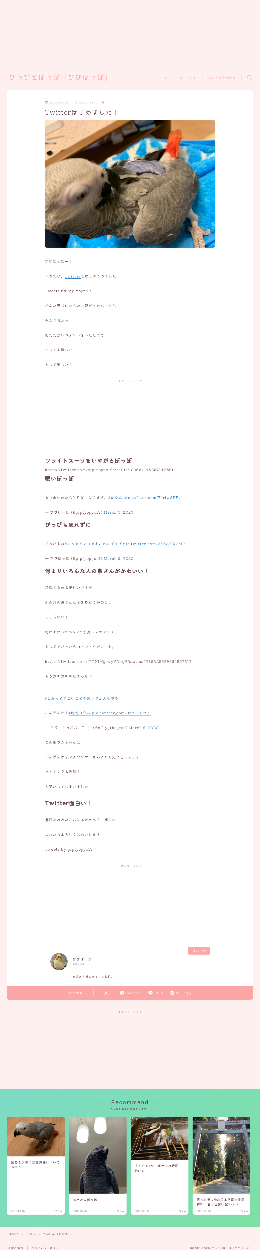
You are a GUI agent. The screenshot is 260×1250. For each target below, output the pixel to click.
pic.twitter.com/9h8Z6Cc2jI (121, 712)
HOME (14, 1234)
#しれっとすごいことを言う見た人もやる (81, 698)
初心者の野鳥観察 (222, 78)
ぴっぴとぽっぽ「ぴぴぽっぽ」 (60, 77)
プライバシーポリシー (47, 1248)
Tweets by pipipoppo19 (69, 290)
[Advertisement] (124, 32)
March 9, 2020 (119, 512)
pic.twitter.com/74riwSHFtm (154, 497)
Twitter (73, 276)
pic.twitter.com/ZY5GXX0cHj (154, 543)
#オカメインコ (78, 543)
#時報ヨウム (80, 712)
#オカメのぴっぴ (107, 543)
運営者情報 (15, 1248)
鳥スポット (188, 78)
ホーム (163, 78)
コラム (108, 102)
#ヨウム (115, 497)
